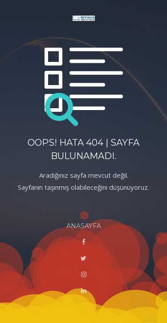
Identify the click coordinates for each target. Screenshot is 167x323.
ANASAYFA (83, 226)
